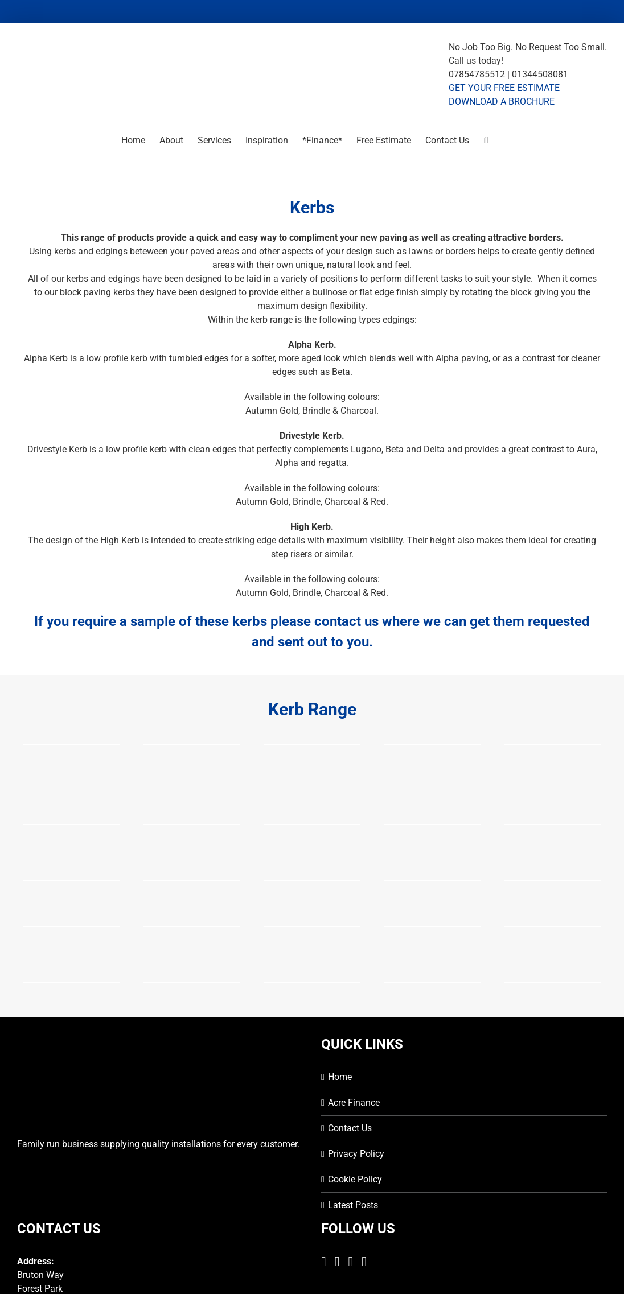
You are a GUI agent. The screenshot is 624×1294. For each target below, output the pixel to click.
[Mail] (364, 1261)
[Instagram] (351, 1261)
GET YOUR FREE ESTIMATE (504, 88)
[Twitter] (337, 1261)
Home (340, 1077)
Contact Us (350, 1128)
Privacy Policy (356, 1153)
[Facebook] (323, 1261)
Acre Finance (354, 1102)
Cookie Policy (355, 1179)
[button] (485, 140)
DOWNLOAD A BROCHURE (502, 101)
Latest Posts (353, 1205)
